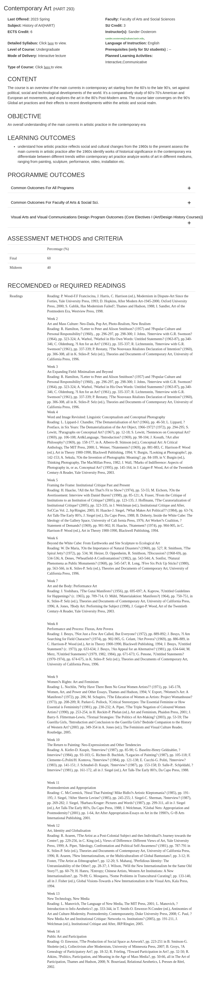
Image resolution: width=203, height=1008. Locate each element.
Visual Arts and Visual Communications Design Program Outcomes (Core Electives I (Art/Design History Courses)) (103, 220)
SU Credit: (114, 25)
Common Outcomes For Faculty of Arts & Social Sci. (101, 203)
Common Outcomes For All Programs (101, 188)
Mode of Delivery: (22, 56)
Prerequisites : (136, 49)
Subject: (14, 25)
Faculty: (112, 19)
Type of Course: (21, 67)
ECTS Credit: (18, 32)
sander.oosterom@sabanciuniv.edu (124, 38)
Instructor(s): (116, 32)
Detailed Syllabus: (23, 43)
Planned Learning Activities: (129, 56)
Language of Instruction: (126, 43)
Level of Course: (21, 49)
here (47, 67)
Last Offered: (19, 19)
